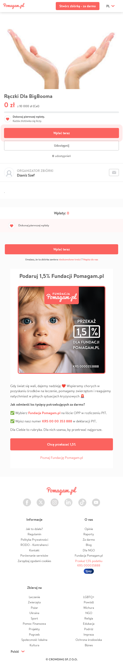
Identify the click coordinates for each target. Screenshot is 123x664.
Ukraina (34, 613)
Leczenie (34, 597)
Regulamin (34, 534)
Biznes (89, 645)
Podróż (88, 629)
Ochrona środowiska (88, 640)
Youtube (96, 500)
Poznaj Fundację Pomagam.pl (61, 457)
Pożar (34, 608)
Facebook (27, 500)
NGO (88, 613)
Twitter (41, 500)
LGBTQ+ (88, 597)
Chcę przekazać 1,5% (61, 444)
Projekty (34, 629)
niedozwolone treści (70, 259)
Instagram (55, 500)
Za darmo (89, 539)
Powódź (89, 602)
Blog (89, 545)
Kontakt (34, 550)
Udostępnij (61, 145)
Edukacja (88, 624)
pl (108, 6)
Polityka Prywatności (34, 539)
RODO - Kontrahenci (34, 545)
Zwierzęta (34, 602)
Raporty (88, 534)
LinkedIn (68, 500)
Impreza (89, 634)
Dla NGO (89, 550)
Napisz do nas (90, 259)
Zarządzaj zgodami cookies (34, 561)
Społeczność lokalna (34, 640)
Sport (34, 618)
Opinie (89, 529)
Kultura (34, 645)
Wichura (88, 608)
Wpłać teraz (61, 133)
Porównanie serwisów (34, 555)
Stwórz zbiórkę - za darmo (77, 6)
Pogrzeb (34, 634)
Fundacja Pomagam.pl (89, 555)
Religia (88, 618)
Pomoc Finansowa (34, 624)
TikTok (82, 500)
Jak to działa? (34, 529)
